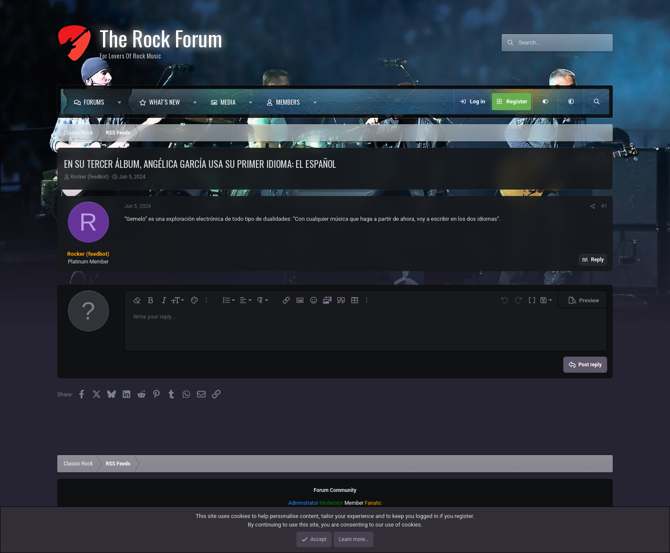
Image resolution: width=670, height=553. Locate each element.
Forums (94, 101)
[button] (121, 101)
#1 (604, 206)
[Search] (566, 42)
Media (227, 101)
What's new (164, 101)
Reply (597, 260)
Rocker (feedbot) (90, 177)
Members (288, 101)
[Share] (592, 206)
